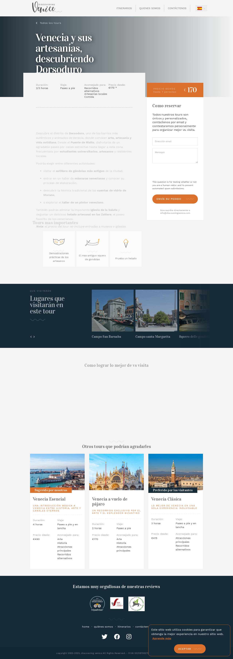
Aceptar (184, 648)
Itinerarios (124, 8)
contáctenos (143, 626)
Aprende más (161, 638)
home (85, 626)
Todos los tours (50, 22)
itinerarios (124, 626)
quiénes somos (103, 626)
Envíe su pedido (169, 198)
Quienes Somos (149, 8)
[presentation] (175, 172)
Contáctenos (177, 8)
